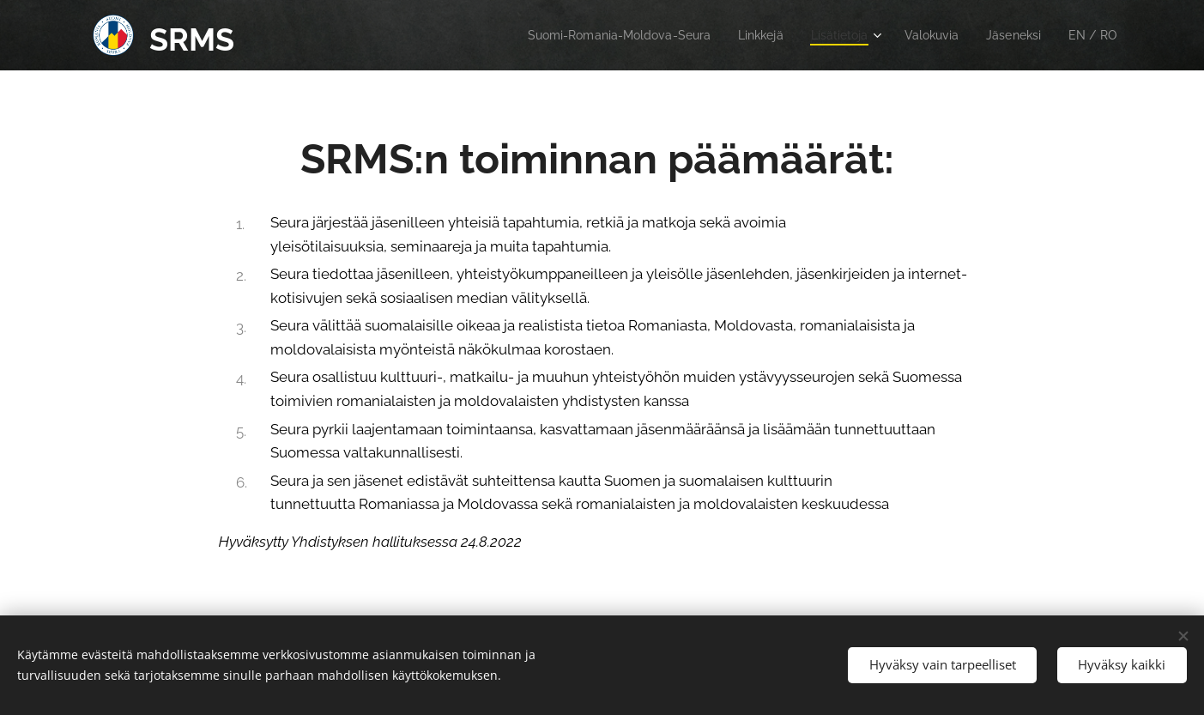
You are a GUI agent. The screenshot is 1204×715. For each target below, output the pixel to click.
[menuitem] (593, 35)
